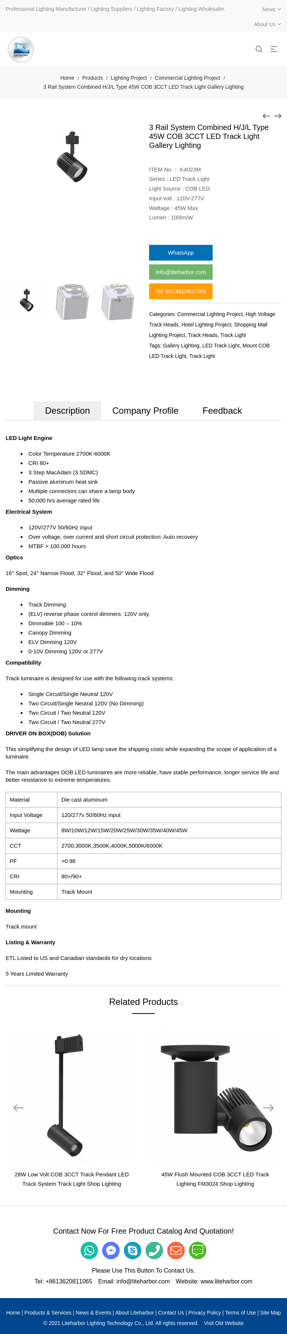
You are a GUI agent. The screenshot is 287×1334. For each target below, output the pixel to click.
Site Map (270, 1313)
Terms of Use (240, 1313)
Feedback (222, 410)
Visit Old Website (224, 1323)
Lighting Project (129, 78)
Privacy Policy (204, 1313)
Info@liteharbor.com (181, 272)
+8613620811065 (69, 1281)
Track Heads (202, 335)
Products (92, 78)
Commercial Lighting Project (187, 78)
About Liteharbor (134, 1313)
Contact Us (171, 1313)
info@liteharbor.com (143, 1281)
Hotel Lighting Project (206, 325)
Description (67, 410)
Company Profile (145, 410)
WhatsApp (181, 252)
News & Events (93, 1313)
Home (67, 78)
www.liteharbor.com (227, 1281)
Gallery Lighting (181, 346)
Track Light (233, 335)
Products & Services (47, 1313)
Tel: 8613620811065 (180, 291)
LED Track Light (221, 346)
